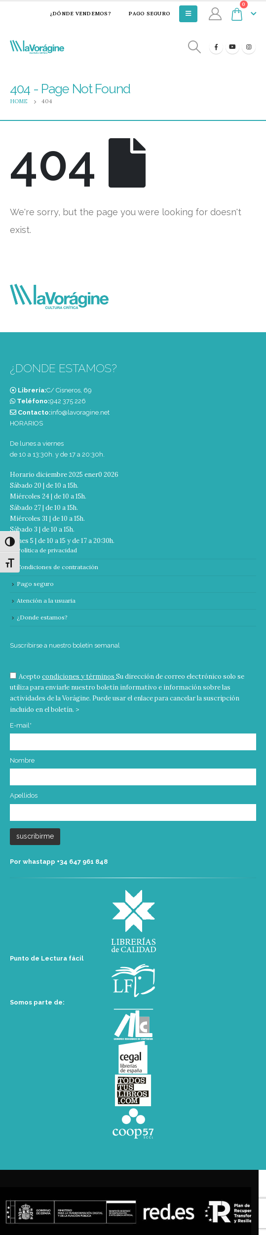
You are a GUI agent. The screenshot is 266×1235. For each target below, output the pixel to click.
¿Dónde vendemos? (74, 13)
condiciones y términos (78, 676)
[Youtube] (232, 47)
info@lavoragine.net (80, 412)
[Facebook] (216, 47)
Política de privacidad (47, 550)
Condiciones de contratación (57, 567)
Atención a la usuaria (46, 600)
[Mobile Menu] (188, 13)
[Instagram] (249, 47)
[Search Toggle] (194, 47)
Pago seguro (143, 13)
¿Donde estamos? (42, 617)
